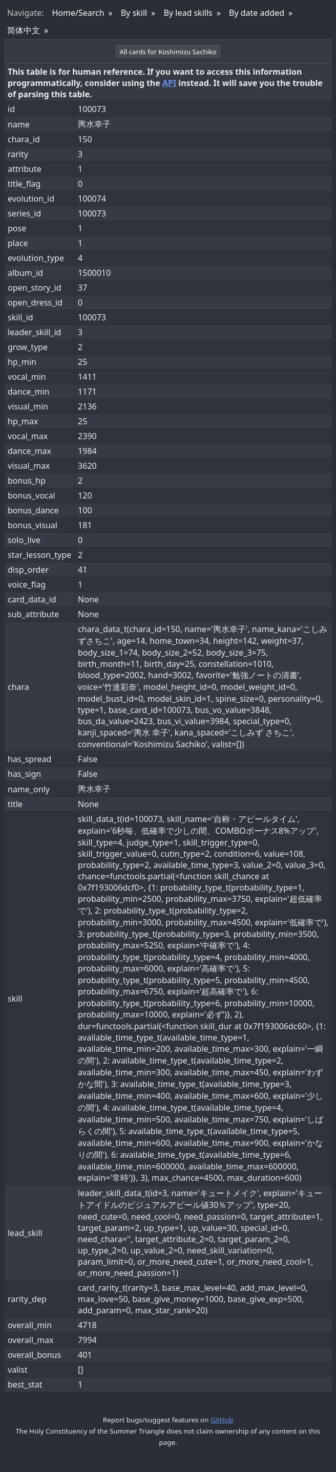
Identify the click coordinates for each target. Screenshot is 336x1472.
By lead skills (188, 12)
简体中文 (23, 30)
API (169, 83)
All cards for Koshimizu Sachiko (167, 51)
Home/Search (78, 12)
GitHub (222, 1419)
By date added (256, 12)
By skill (134, 12)
